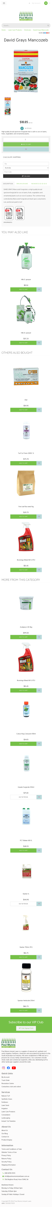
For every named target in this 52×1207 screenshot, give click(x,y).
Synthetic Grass (7, 1099)
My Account (34, 3)
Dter (26, 400)
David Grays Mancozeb (41, 30)
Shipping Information (9, 1165)
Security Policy (6, 1162)
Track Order (6, 1080)
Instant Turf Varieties (9, 1121)
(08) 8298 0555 (8, 1173)
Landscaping (6, 1118)
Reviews (39, 183)
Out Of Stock (23, 797)
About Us (5, 1130)
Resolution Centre (8, 1083)
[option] (26, 71)
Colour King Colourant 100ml (26, 734)
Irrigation (5, 1108)
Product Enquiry (7, 1140)
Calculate (26, 176)
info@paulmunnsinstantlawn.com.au (15, 1176)
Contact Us (5, 1137)
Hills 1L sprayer (26, 279)
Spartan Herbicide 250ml (26, 1000)
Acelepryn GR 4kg (26, 627)
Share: (44, 33)
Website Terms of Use (9, 1152)
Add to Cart (26, 144)
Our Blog (5, 1133)
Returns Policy (6, 1158)
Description (8, 183)
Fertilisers (5, 1102)
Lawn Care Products (15, 30)
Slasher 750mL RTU (26, 947)
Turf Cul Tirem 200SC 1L (26, 453)
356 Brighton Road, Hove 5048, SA (15, 1179)
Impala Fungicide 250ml (26, 787)
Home (4, 30)
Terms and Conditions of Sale (12, 1149)
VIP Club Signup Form (26, 1028)
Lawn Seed (5, 1105)
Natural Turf (6, 1096)
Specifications (22, 183)
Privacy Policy (6, 1155)
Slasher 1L (26, 894)
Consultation (6, 1115)
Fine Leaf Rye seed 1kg (26, 507)
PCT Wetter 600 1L (26, 840)
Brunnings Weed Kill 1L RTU (26, 560)
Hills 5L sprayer (26, 333)
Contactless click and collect (11, 1086)
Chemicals (27, 30)
